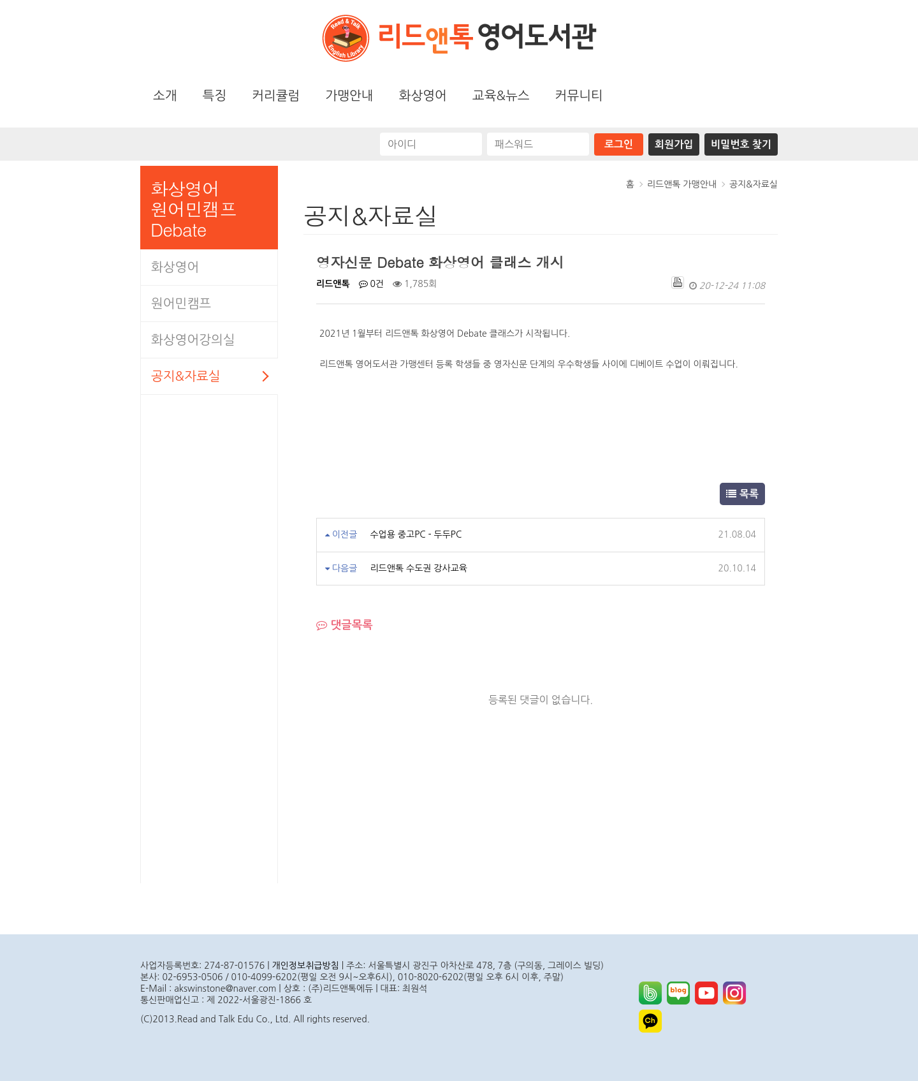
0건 (371, 283)
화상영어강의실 (193, 340)
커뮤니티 (579, 95)
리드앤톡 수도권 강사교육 (418, 568)
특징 (215, 95)
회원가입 (674, 144)
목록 (742, 494)
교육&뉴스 (501, 95)
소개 (165, 95)
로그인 (618, 144)
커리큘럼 (276, 95)
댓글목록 (344, 625)
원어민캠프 (181, 303)
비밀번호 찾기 (741, 144)
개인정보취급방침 (305, 965)
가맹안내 (349, 95)
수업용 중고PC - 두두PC (416, 534)
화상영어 (423, 95)
